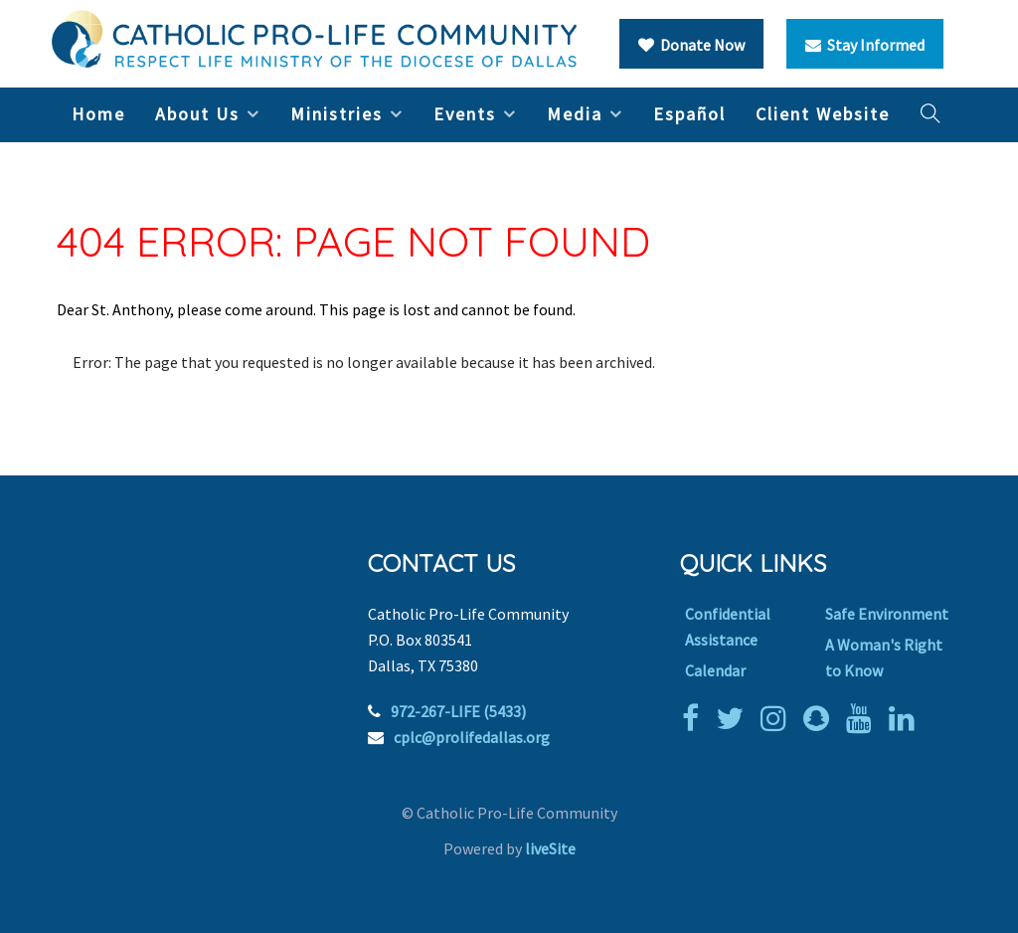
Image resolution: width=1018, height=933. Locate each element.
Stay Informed (865, 45)
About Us (197, 113)
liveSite (550, 848)
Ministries (336, 113)
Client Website (823, 113)
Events (464, 113)
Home (98, 113)
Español (689, 113)
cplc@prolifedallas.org (472, 737)
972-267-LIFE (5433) (458, 711)
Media (574, 113)
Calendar (715, 670)
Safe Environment (886, 614)
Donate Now (691, 45)
